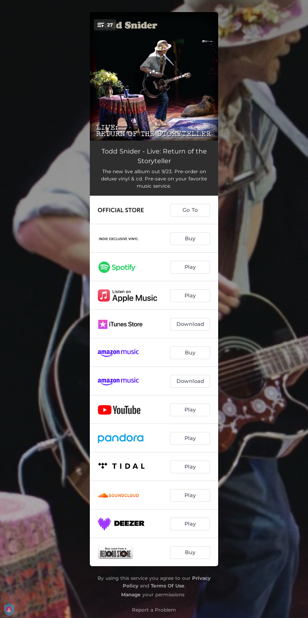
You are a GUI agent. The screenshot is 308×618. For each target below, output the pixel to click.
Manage (131, 594)
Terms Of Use (167, 586)
